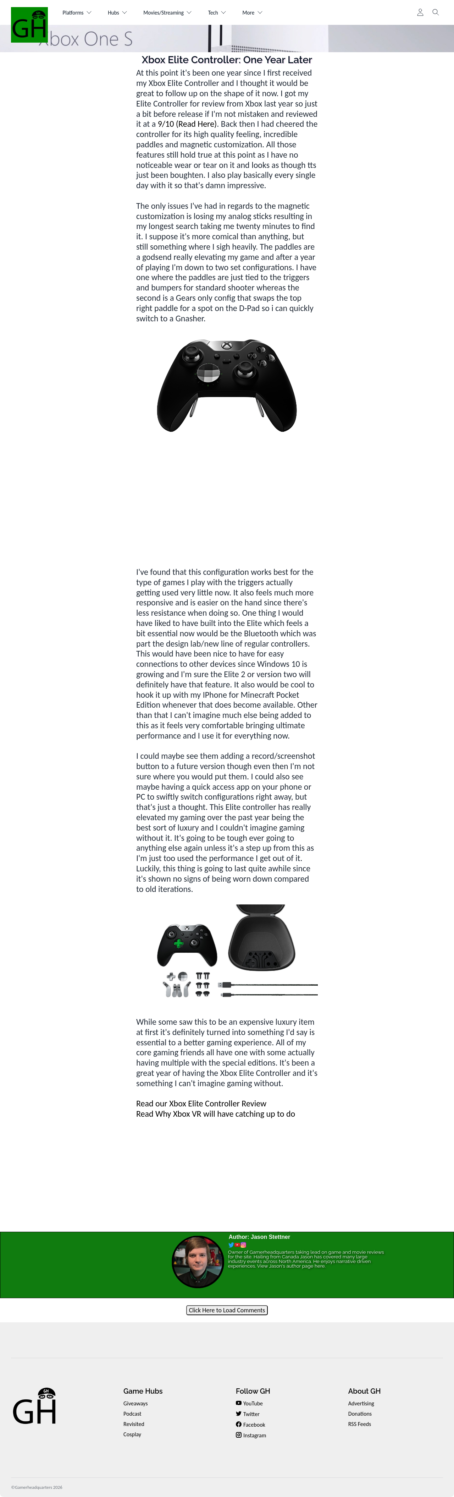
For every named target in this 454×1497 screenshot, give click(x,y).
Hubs (121, 12)
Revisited (133, 1424)
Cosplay (132, 1434)
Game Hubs (142, 1391)
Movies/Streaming (174, 12)
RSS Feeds (359, 1424)
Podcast (132, 1413)
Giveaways (135, 1403)
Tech (227, 12)
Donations (360, 1413)
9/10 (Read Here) (187, 124)
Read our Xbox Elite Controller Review (201, 1103)
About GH (364, 1391)
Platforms (78, 12)
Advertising (361, 1403)
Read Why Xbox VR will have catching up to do (215, 1114)
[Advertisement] (227, 496)
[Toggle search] (436, 12)
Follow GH (253, 1391)
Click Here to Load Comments (227, 1310)
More (264, 12)
